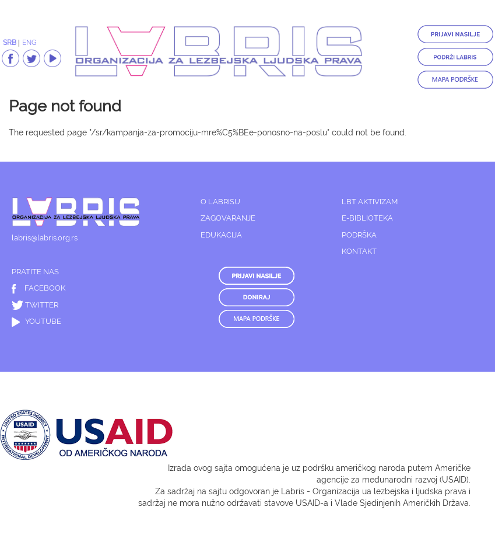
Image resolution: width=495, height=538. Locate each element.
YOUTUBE (36, 321)
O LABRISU (220, 201)
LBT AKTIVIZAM (370, 201)
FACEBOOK (38, 288)
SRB (9, 43)
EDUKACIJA (221, 234)
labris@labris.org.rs (45, 237)
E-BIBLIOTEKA (367, 218)
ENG (29, 43)
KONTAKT (359, 251)
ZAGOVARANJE (228, 218)
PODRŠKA (359, 234)
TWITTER (35, 305)
